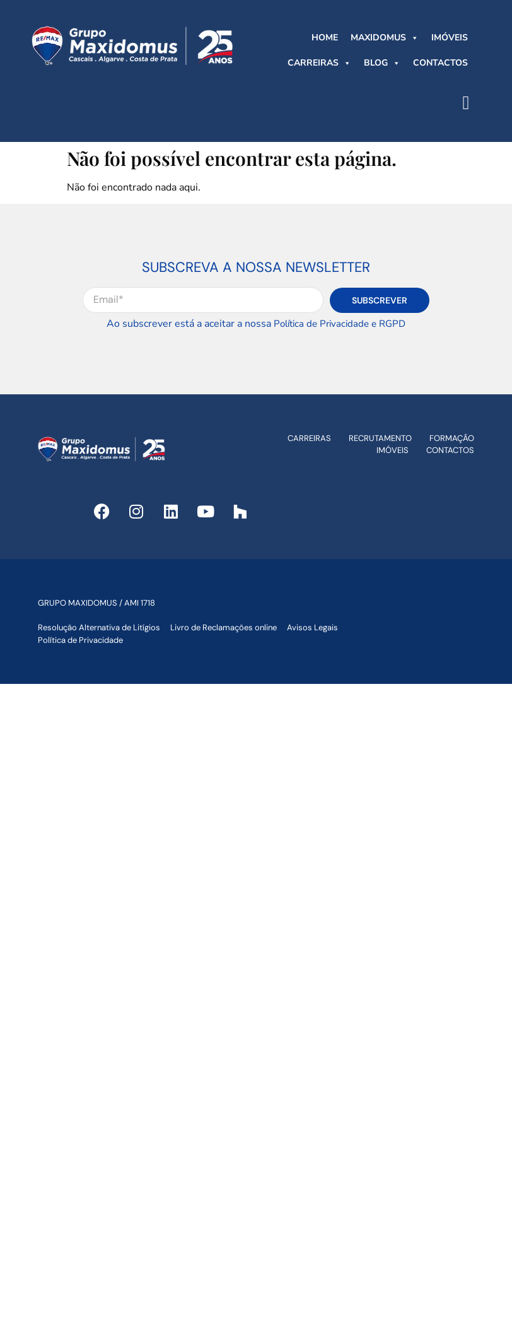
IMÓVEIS (449, 38)
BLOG (382, 63)
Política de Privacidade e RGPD (339, 323)
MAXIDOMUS (385, 37)
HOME (324, 38)
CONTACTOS (440, 63)
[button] (466, 102)
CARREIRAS (319, 63)
